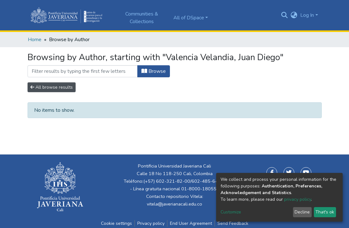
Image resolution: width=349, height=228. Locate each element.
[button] (294, 15)
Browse (153, 71)
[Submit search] (284, 15)
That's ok (324, 212)
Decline (302, 212)
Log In (307, 15)
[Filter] (83, 71)
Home (34, 39)
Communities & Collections (141, 17)
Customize (231, 212)
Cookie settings (116, 223)
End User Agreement (191, 223)
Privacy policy (151, 223)
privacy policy (297, 199)
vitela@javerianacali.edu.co (174, 204)
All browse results (51, 87)
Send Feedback (232, 223)
